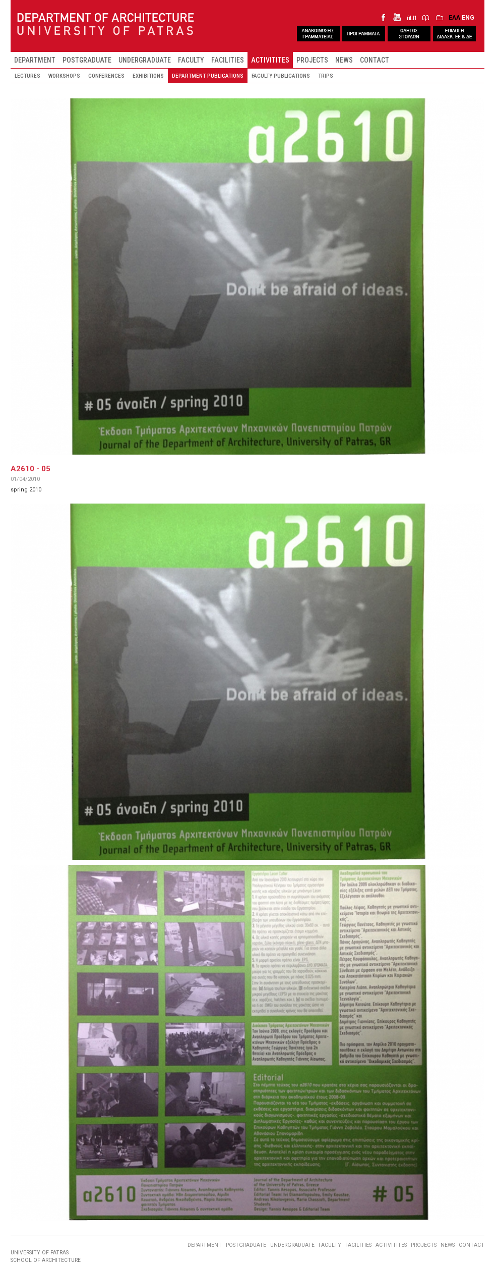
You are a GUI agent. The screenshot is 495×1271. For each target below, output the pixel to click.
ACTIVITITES (270, 60)
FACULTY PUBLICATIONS (281, 75)
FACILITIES (227, 60)
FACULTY (191, 60)
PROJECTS (312, 60)
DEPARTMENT (34, 60)
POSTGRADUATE (87, 60)
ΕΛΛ (454, 17)
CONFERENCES (106, 75)
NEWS (344, 60)
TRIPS (325, 75)
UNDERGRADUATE (144, 60)
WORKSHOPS (64, 75)
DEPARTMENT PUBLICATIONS (207, 75)
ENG (468, 17)
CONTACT (374, 60)
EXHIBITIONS (148, 75)
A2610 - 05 (30, 468)
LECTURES (27, 75)
